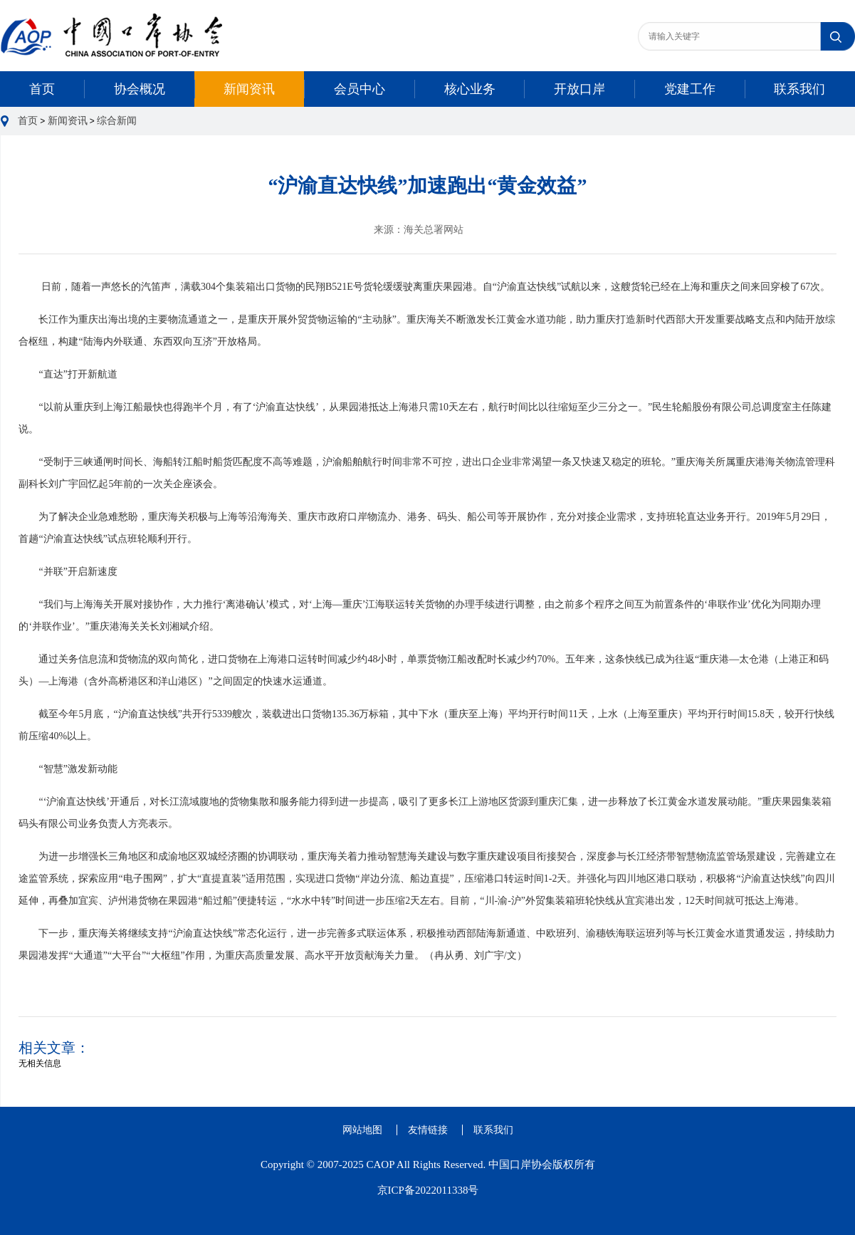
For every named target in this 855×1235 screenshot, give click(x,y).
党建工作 (689, 89)
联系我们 (799, 89)
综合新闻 (117, 120)
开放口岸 (579, 89)
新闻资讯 (249, 89)
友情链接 (428, 1130)
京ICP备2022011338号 (428, 1190)
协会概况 (139, 89)
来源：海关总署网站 (418, 229)
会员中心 (359, 89)
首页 (42, 89)
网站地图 (362, 1130)
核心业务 (469, 89)
